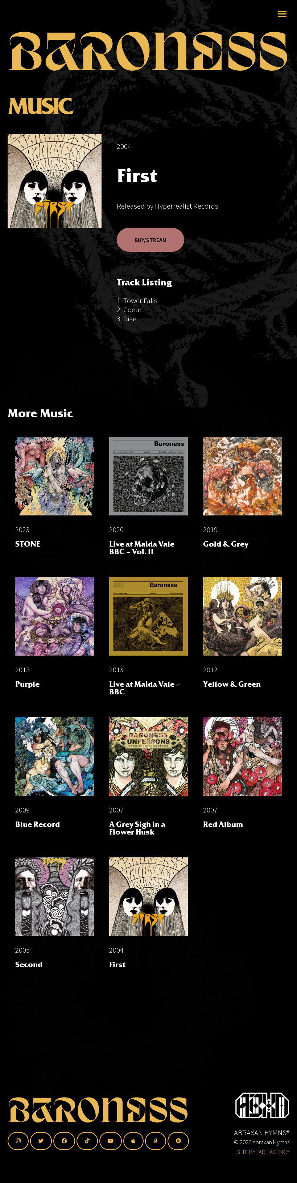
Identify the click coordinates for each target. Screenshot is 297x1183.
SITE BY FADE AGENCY (263, 1152)
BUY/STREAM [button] (150, 239)
